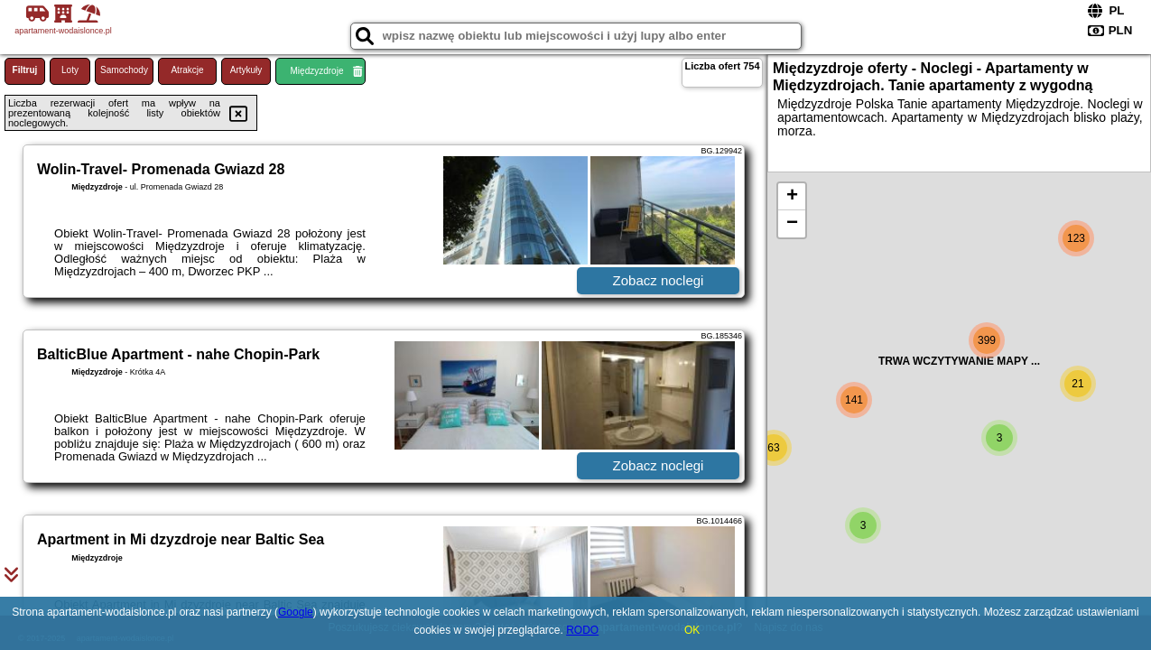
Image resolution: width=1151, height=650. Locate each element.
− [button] (792, 223)
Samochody (124, 70)
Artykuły (246, 70)
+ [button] (792, 196)
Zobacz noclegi (658, 280)
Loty (70, 70)
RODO (582, 630)
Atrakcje (187, 70)
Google (295, 612)
